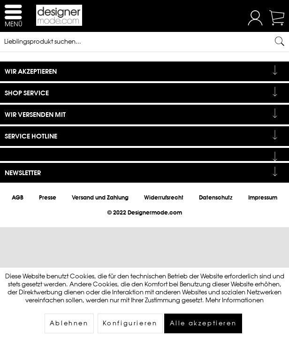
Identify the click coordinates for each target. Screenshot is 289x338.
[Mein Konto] (255, 23)
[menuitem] (255, 18)
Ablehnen (69, 323)
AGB (17, 197)
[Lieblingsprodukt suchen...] (144, 41)
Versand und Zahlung (100, 197)
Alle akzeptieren (203, 323)
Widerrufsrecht (163, 197)
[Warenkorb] (277, 23)
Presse (47, 197)
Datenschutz (216, 197)
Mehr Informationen (234, 300)
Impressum (262, 197)
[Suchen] (279, 41)
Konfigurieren (130, 323)
